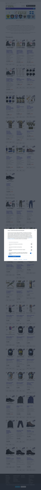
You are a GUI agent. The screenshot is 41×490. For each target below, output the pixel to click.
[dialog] (20, 245)
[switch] (31, 244)
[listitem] (20, 242)
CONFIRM (14, 256)
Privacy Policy (25, 259)
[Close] (35, 230)
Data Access (20, 259)
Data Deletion (15, 259)
